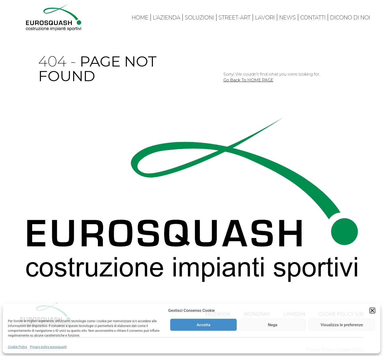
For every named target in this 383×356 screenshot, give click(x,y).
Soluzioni (199, 17)
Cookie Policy (17, 347)
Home (140, 17)
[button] (372, 310)
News (287, 17)
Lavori (265, 17)
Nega (272, 324)
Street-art (235, 17)
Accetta (203, 324)
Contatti (313, 17)
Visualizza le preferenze (341, 324)
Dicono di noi (350, 17)
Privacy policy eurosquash (48, 347)
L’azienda (166, 17)
